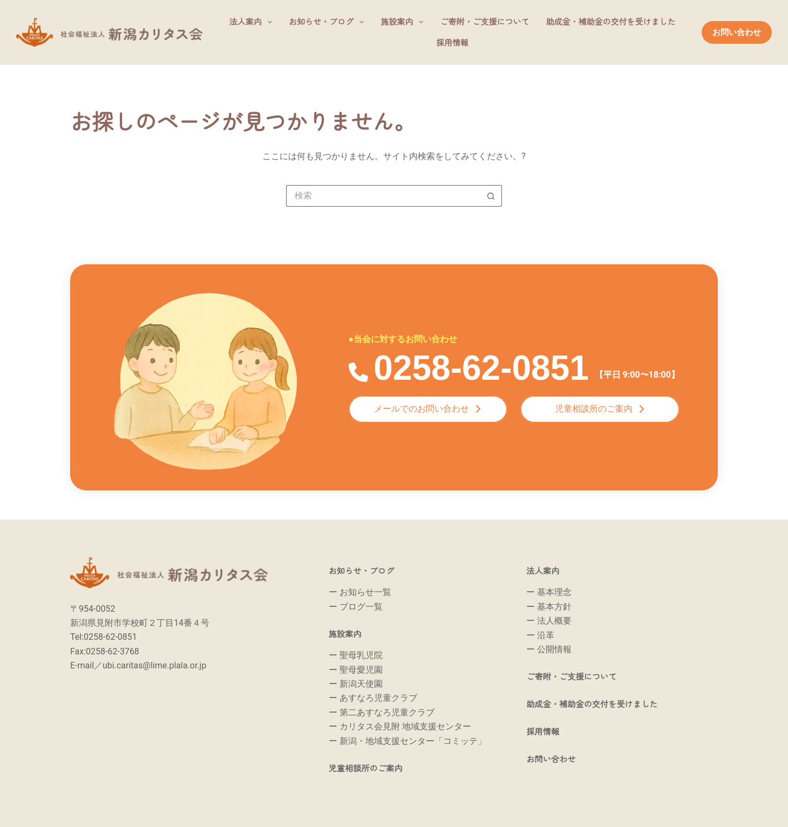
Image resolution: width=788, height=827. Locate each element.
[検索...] (383, 196)
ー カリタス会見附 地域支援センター (400, 726)
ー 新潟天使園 (356, 684)
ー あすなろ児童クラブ (373, 698)
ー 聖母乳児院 (356, 655)
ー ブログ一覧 (356, 607)
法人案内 (252, 22)
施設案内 (404, 22)
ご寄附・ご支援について (484, 21)
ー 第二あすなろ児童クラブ (381, 712)
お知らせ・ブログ (328, 22)
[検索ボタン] (491, 196)
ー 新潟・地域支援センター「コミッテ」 (407, 741)
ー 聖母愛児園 (356, 670)
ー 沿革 (540, 635)
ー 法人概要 (549, 621)
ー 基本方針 (549, 607)
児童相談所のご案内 (372, 768)
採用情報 (452, 42)
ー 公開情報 (549, 649)
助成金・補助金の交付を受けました (610, 21)
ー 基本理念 (549, 592)
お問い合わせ (736, 32)
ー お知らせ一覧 (360, 592)
